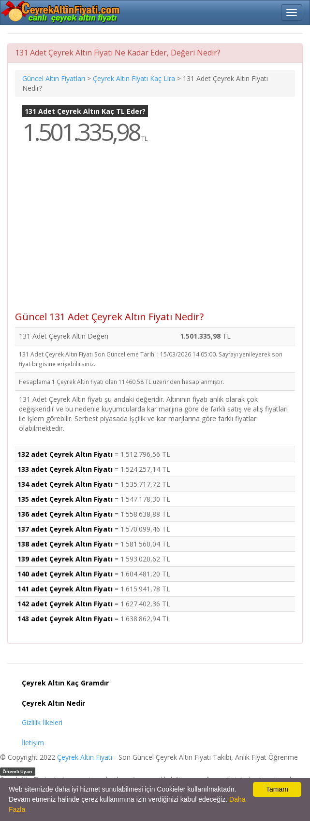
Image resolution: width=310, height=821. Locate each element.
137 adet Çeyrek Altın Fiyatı (65, 529)
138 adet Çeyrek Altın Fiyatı (65, 543)
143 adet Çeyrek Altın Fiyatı (65, 618)
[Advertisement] (155, 234)
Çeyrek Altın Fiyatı (84, 757)
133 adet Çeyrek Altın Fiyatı (65, 469)
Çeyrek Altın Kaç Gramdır (65, 682)
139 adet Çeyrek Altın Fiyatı (65, 558)
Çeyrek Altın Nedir (53, 703)
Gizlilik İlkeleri (42, 722)
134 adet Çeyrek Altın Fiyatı (65, 484)
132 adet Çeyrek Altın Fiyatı (65, 454)
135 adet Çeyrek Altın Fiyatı (65, 499)
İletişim (33, 742)
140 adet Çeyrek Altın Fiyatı (65, 573)
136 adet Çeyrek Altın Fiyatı (65, 514)
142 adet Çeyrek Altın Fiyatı (65, 603)
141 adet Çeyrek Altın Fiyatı (65, 588)
